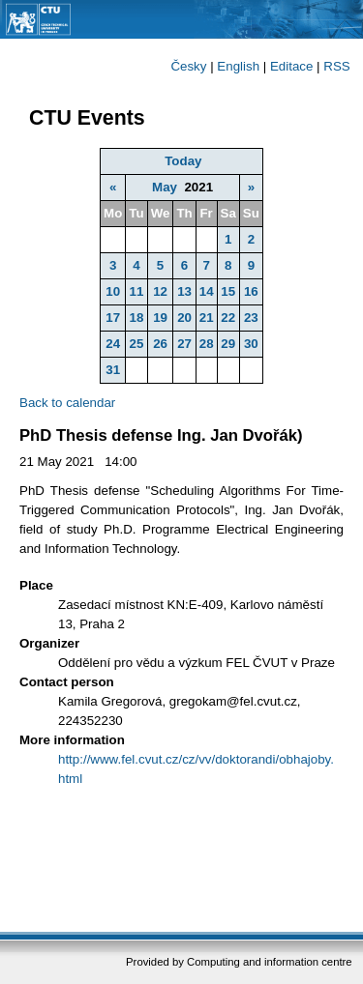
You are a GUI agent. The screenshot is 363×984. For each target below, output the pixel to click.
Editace (291, 66)
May (164, 187)
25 (137, 343)
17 (113, 317)
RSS (336, 66)
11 (137, 291)
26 (160, 343)
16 (251, 291)
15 (228, 291)
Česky (188, 66)
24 (113, 343)
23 (251, 317)
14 (206, 291)
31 (113, 369)
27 (184, 343)
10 (113, 291)
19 (160, 317)
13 (184, 291)
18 (137, 317)
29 (228, 343)
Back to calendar (67, 402)
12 (160, 291)
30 (251, 343)
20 (184, 317)
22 (228, 317)
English (238, 66)
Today (183, 161)
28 (206, 343)
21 (206, 317)
